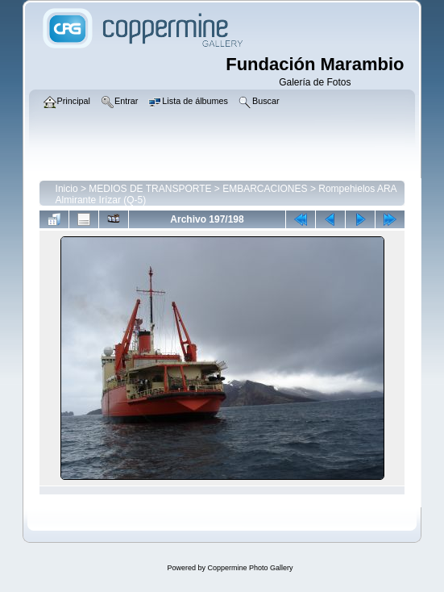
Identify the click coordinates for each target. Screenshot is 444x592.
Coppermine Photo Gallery (250, 568)
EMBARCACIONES (264, 188)
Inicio (67, 188)
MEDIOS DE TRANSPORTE (150, 188)
